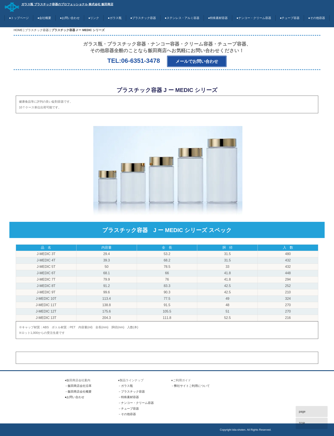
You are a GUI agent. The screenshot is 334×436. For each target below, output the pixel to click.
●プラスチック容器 (143, 18)
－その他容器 (127, 414)
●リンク (93, 18)
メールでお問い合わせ (197, 61)
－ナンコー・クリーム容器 (136, 402)
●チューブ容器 (289, 18)
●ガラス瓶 (114, 18)
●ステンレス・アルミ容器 (182, 18)
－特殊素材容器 (128, 397)
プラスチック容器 (37, 30)
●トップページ (19, 18)
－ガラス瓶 (125, 386)
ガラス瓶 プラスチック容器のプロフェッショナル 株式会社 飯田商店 (67, 4)
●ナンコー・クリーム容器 (253, 18)
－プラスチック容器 (131, 391)
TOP (302, 423)
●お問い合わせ (69, 18)
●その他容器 (316, 18)
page (302, 411)
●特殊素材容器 (218, 18)
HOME (18, 30)
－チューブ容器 (128, 408)
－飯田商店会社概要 (78, 391)
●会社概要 (44, 18)
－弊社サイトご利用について (190, 386)
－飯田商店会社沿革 (78, 386)
